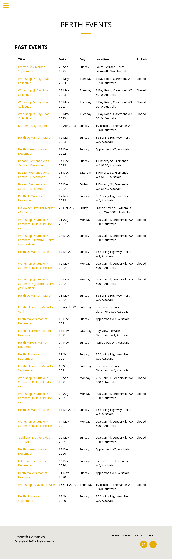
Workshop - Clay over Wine (36, 485)
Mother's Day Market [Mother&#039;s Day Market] (32, 126)
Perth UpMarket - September (30, 356)
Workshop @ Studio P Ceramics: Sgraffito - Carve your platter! (36, 240)
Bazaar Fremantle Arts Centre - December (33, 163)
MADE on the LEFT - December (32, 463)
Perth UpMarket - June (33, 252)
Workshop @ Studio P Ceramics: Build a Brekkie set (35, 224)
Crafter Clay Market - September (32, 69)
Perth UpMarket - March (35, 137)
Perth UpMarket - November (30, 198)
